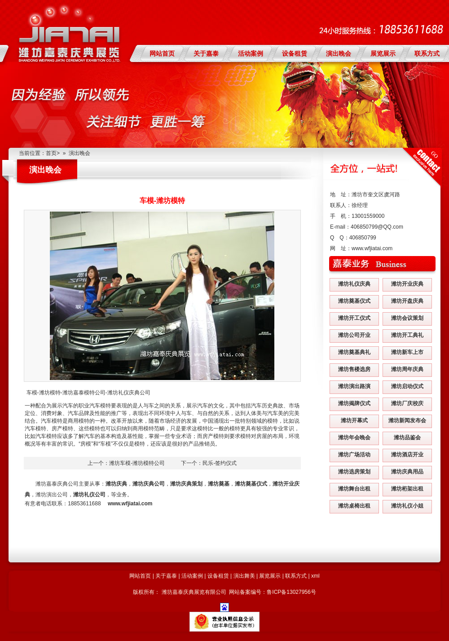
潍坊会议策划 (407, 318)
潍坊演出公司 (51, 494)
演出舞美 (244, 576)
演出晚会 (338, 53)
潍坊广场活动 (354, 454)
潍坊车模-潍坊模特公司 (137, 463)
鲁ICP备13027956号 (291, 592)
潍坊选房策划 (354, 472)
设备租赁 (294, 53)
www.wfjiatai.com (372, 248)
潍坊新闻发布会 (407, 420)
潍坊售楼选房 (354, 369)
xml (315, 576)
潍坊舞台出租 (354, 489)
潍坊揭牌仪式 (354, 403)
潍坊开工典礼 (407, 335)
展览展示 (383, 53)
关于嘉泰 (206, 53)
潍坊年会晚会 (354, 437)
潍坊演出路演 (354, 386)
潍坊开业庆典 (407, 284)
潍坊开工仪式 (354, 318)
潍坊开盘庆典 (407, 301)
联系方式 (427, 53)
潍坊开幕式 (354, 420)
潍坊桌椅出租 (354, 506)
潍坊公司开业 (354, 335)
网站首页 (162, 53)
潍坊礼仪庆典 (354, 284)
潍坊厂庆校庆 (407, 403)
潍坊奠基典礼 (354, 352)
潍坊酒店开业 (407, 454)
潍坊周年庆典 (407, 369)
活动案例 (250, 53)
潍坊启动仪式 (407, 386)
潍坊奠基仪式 (354, 301)
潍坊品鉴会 (407, 437)
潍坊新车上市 (407, 352)
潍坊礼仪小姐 (407, 506)
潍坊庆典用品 (407, 472)
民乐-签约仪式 (219, 463)
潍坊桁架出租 (407, 489)
